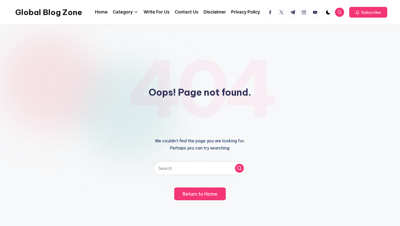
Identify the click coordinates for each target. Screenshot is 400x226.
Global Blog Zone (48, 12)
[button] (368, 12)
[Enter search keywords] (200, 168)
